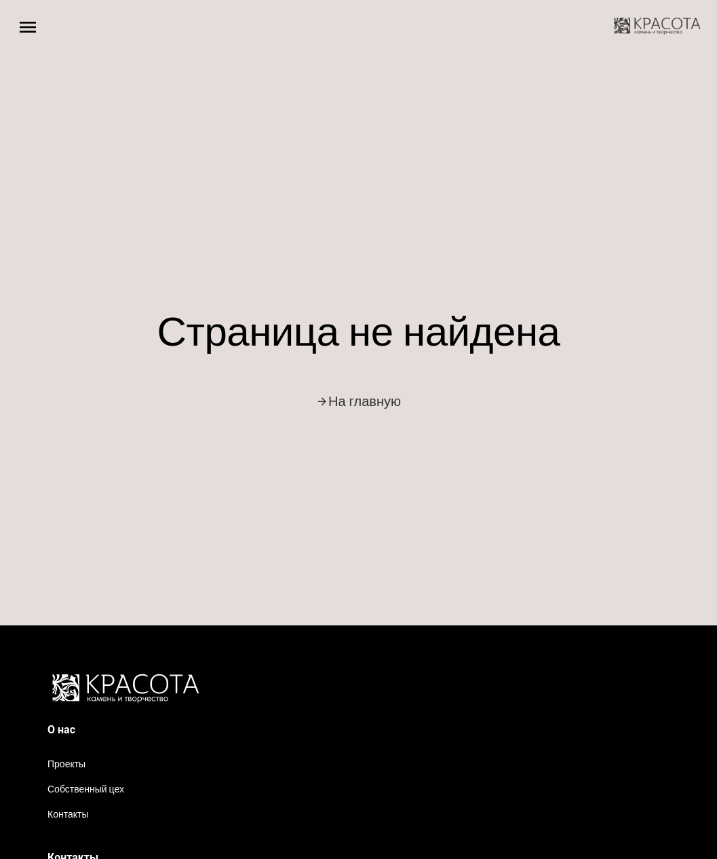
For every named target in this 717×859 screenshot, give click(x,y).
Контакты (67, 814)
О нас (61, 729)
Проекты (66, 764)
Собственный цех (85, 789)
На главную (358, 401)
